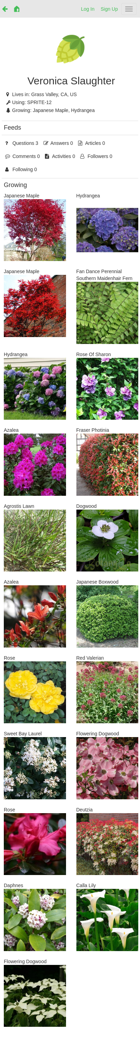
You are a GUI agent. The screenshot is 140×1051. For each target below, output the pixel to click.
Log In (87, 9)
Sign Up (109, 9)
